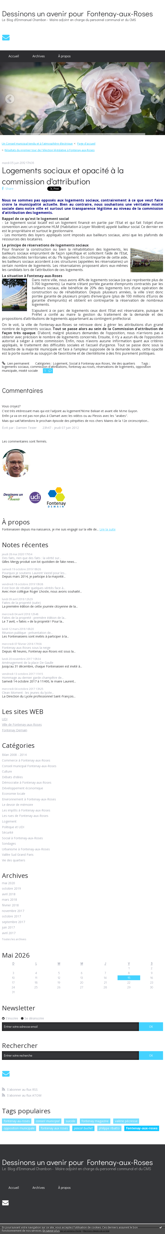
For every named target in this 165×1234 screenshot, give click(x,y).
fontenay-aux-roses (142, 1128)
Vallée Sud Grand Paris (18, 855)
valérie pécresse (126, 1121)
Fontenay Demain (14, 730)
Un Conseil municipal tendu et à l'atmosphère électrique (37, 143)
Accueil (13, 56)
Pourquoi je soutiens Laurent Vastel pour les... (34, 573)
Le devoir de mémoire (17, 805)
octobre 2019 (11, 888)
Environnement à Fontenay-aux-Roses (29, 799)
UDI (4, 719)
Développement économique (22, 788)
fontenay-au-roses (17, 1121)
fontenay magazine (95, 1121)
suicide (70, 1121)
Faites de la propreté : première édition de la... (34, 618)
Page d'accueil (86, 143)
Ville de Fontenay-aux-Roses (22, 724)
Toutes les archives (14, 939)
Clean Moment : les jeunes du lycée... (28, 693)
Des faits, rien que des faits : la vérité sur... (31, 558)
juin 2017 (8, 927)
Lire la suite (107, 529)
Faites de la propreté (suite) (21, 603)
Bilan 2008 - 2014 (14, 755)
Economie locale (13, 794)
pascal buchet (83, 1128)
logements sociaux (15, 367)
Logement (9, 821)
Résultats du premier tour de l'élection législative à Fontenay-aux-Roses (49, 150)
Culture (7, 771)
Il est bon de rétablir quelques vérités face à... (33, 588)
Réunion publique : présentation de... (27, 633)
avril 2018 (8, 894)
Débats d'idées (12, 777)
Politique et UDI (13, 827)
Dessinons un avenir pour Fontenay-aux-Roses (77, 13)
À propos (64, 56)
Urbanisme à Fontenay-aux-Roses (26, 849)
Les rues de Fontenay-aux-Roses (25, 816)
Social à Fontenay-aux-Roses (22, 838)
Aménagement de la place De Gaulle (27, 663)
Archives (38, 56)
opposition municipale (19, 1128)
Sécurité (7, 832)
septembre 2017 (13, 922)
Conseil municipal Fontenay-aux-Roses (29, 766)
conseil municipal (48, 1121)
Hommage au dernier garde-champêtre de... (33, 678)
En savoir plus (51, 1230)
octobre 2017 (11, 916)
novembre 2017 (13, 911)
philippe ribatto (109, 1128)
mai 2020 (8, 883)
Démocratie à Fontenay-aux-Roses (26, 783)
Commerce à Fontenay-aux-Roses (26, 760)
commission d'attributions (48, 367)
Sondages (9, 844)
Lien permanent (15, 363)
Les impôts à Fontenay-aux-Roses (26, 810)
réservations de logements (115, 367)
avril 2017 (8, 933)
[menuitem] (14, 56)
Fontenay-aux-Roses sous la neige (26, 648)
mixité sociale (28, 370)
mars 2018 (9, 900)
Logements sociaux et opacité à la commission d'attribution (63, 175)
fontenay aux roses (54, 1128)
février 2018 (10, 905)
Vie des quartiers (13, 860)
